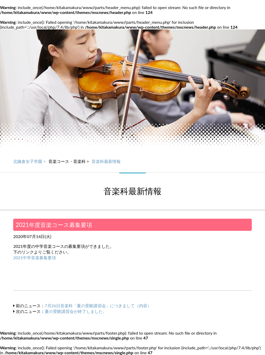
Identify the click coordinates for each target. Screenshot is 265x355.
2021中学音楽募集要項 (34, 257)
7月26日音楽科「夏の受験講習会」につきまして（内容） (98, 305)
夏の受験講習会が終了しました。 (76, 311)
